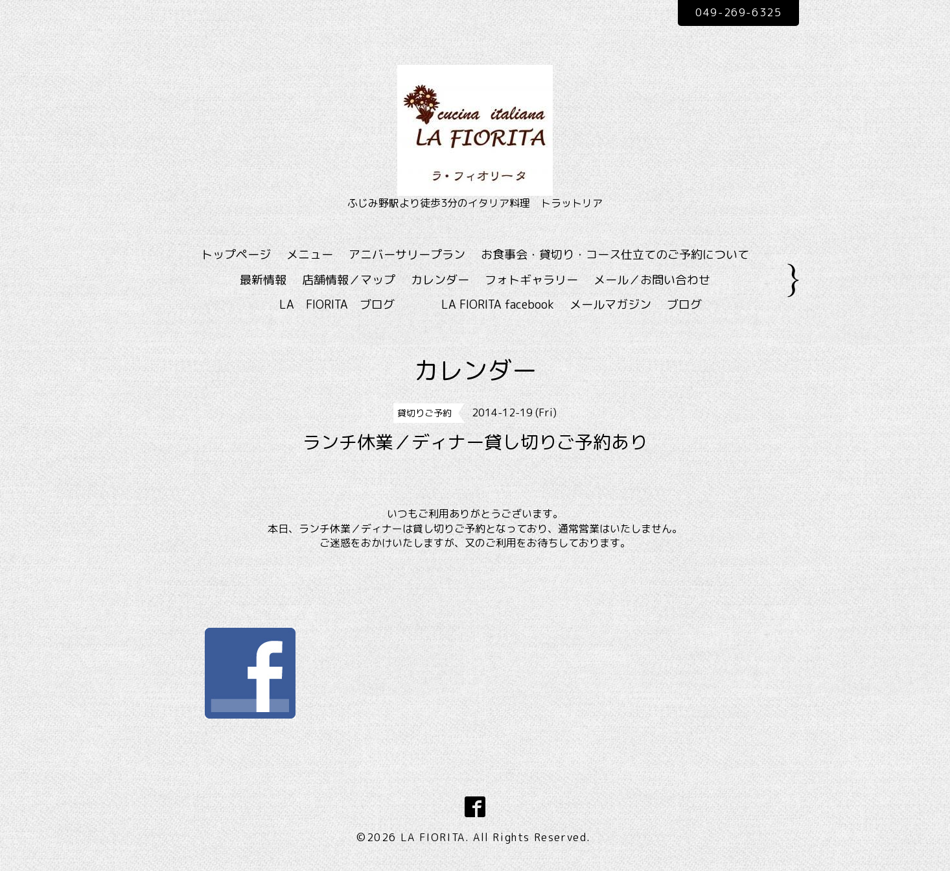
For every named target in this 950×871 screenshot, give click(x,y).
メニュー (309, 254)
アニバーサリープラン (407, 254)
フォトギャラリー (531, 280)
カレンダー (440, 280)
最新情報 (263, 280)
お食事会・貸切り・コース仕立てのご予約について (615, 254)
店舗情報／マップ (348, 280)
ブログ (684, 304)
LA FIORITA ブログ (355, 304)
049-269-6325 (738, 12)
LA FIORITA (432, 837)
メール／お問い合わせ (652, 280)
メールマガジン (610, 304)
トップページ (236, 254)
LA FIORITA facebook (497, 304)
